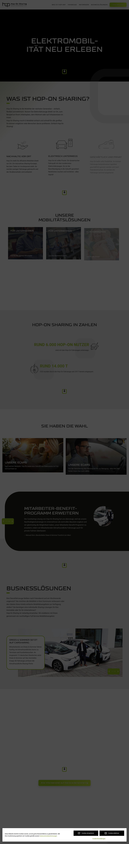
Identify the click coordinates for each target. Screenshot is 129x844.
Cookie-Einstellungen (98, 838)
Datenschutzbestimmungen (48, 836)
